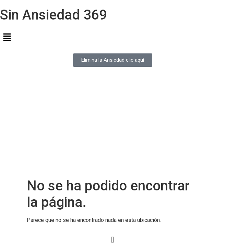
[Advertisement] (112, 126)
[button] (112, 37)
